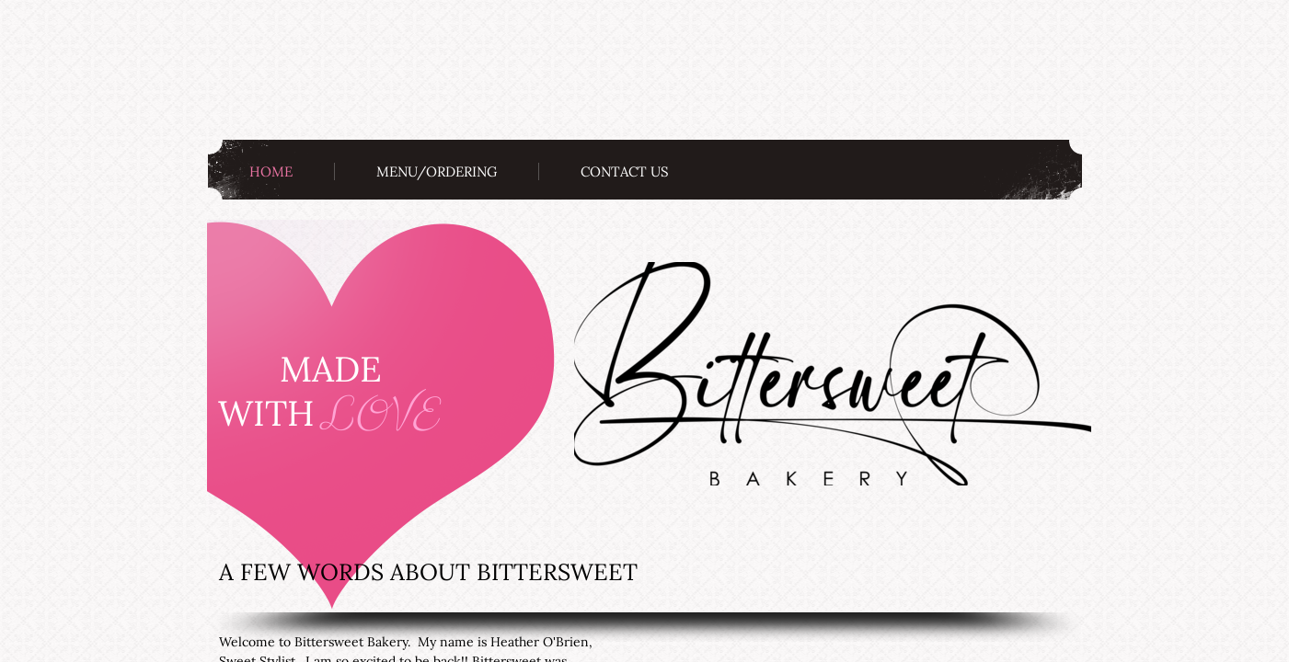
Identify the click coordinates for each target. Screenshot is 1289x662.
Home (271, 171)
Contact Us (625, 171)
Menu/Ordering (436, 171)
